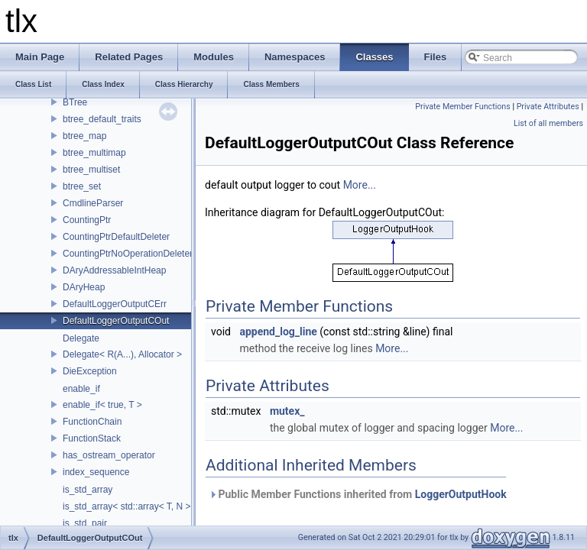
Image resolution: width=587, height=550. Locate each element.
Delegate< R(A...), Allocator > (122, 354)
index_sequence (96, 472)
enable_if (81, 388)
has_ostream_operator (109, 455)
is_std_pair (85, 523)
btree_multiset (91, 169)
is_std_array (87, 489)
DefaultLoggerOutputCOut (116, 320)
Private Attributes (548, 107)
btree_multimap (94, 152)
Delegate (81, 338)
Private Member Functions (462, 107)
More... (359, 185)
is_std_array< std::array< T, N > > (131, 506)
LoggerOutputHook (461, 494)
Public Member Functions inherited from (358, 494)
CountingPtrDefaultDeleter (116, 236)
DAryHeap (84, 287)
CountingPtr (87, 220)
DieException (90, 371)
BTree (75, 102)
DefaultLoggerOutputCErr (115, 304)
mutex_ (287, 411)
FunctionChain (92, 421)
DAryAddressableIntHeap (114, 270)
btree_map (84, 136)
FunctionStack (92, 438)
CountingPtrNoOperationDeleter (128, 253)
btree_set (82, 186)
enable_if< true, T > (102, 405)
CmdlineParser (93, 203)
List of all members (548, 123)
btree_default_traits (102, 119)
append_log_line (277, 331)
